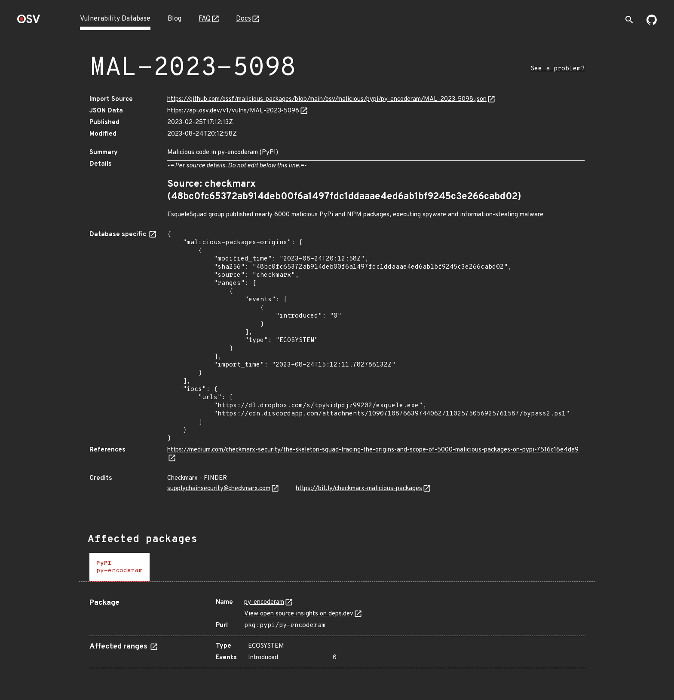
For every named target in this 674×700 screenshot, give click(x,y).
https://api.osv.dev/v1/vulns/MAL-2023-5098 (233, 111)
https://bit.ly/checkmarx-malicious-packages (359, 489)
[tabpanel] (337, 630)
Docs (243, 19)
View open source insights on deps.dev (298, 614)
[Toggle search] (629, 19)
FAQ (205, 19)
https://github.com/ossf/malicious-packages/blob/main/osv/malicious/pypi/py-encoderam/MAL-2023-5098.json (327, 99)
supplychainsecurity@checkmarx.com (218, 489)
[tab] (119, 567)
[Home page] (28, 21)
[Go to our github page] (651, 23)
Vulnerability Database (115, 19)
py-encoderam (264, 602)
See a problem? (557, 69)
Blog (174, 19)
